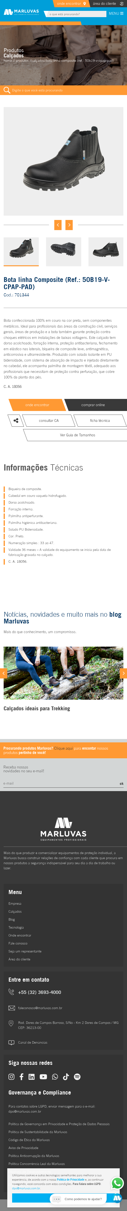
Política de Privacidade (70, 1179)
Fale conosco (17, 943)
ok (122, 783)
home (8, 60)
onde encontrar (69, 3)
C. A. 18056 (13, 386)
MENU (116, 13)
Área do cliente (19, 959)
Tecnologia (16, 927)
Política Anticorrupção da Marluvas (33, 1156)
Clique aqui (63, 748)
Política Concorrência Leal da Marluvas (36, 1164)
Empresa (14, 903)
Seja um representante (24, 951)
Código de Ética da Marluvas (29, 1140)
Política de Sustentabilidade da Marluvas (37, 1132)
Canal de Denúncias (32, 1042)
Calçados (15, 911)
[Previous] (58, 225)
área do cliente (104, 3)
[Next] (69, 225)
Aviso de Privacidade (23, 1148)
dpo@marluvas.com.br (26, 1188)
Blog (11, 919)
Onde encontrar (19, 935)
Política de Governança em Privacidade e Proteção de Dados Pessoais (59, 1124)
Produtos (22, 60)
